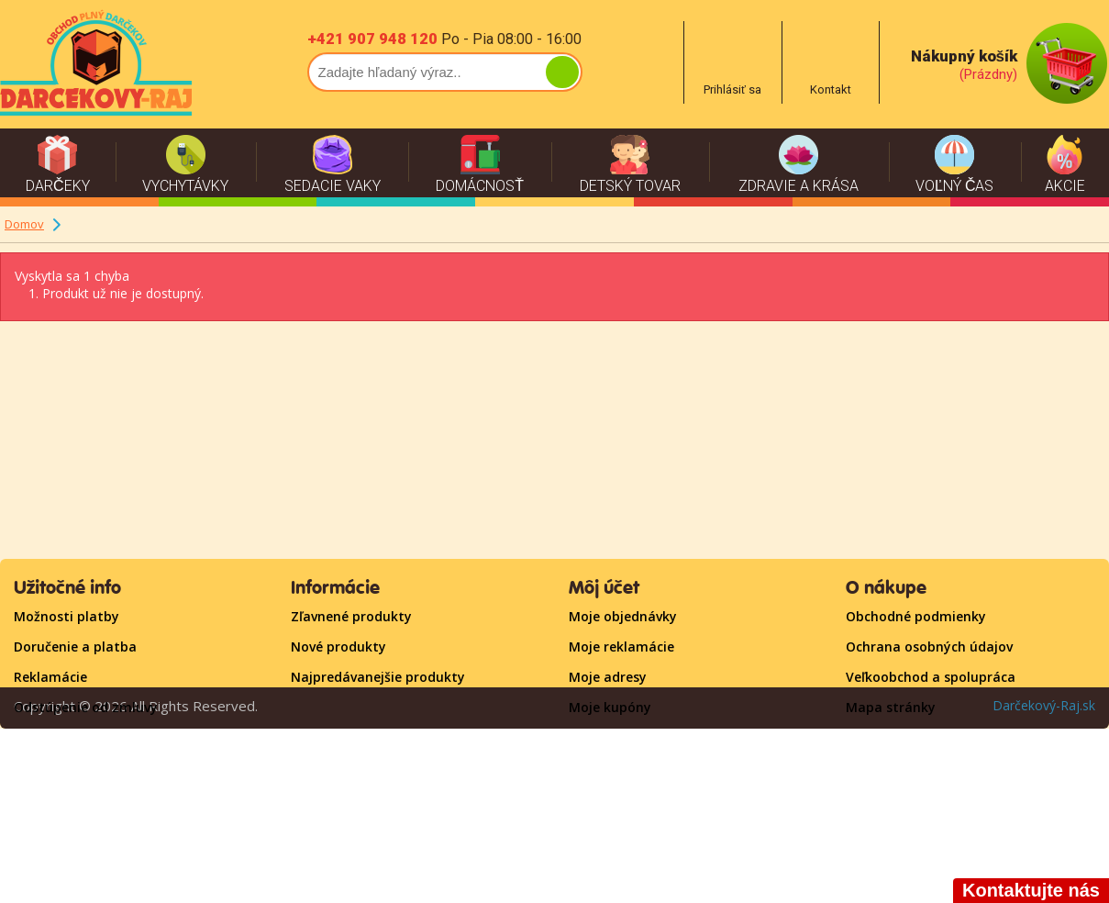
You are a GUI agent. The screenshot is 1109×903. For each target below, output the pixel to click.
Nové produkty (338, 646)
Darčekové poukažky (79, 767)
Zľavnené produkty (351, 616)
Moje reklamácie (621, 646)
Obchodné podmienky (916, 616)
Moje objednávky (623, 616)
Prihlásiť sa (604, 737)
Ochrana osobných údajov (929, 646)
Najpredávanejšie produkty (378, 677)
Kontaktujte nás (898, 737)
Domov (24, 224)
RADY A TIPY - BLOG (75, 798)
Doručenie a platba (75, 646)
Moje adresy (608, 677)
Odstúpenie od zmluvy (86, 707)
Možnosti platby (66, 616)
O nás (32, 828)
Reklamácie (50, 677)
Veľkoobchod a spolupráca (930, 677)
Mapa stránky (891, 707)
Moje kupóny (610, 707)
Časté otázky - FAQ (75, 737)
